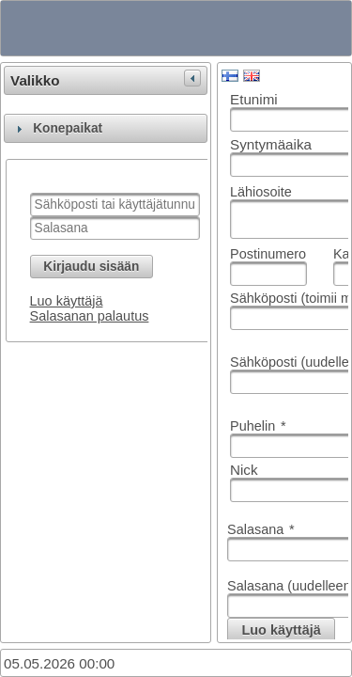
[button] (91, 266)
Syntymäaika (271, 144)
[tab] (105, 128)
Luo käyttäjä (66, 300)
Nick (244, 470)
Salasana (261, 529)
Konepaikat (67, 128)
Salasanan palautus (89, 315)
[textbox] (115, 204)
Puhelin (258, 425)
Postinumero (268, 253)
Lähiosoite (261, 191)
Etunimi (254, 99)
